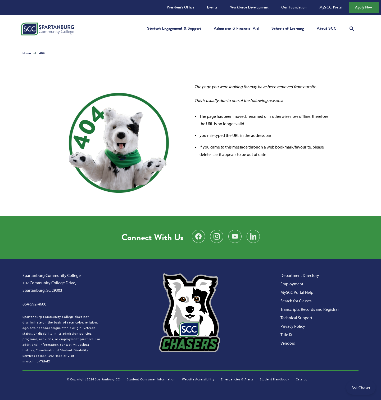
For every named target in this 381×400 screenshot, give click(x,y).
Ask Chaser (360, 387)
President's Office (180, 7)
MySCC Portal (331, 7)
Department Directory (299, 275)
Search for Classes (295, 300)
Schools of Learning (287, 28)
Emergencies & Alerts (237, 379)
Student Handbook (274, 379)
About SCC (327, 28)
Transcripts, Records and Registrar (309, 309)
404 (42, 53)
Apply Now (364, 7)
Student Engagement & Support (174, 28)
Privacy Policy (292, 326)
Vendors (287, 343)
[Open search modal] (352, 28)
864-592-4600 (34, 304)
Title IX (286, 334)
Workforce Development (249, 7)
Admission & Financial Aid (236, 28)
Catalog (302, 379)
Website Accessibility (198, 379)
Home (26, 53)
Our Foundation (294, 7)
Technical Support (296, 317)
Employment (291, 283)
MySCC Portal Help (296, 292)
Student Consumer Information (151, 379)
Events (212, 7)
